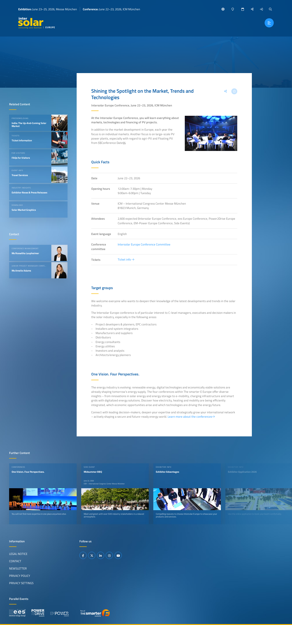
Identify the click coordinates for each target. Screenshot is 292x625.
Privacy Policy (19, 575)
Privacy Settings (21, 583)
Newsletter (18, 568)
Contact (15, 561)
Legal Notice (18, 553)
